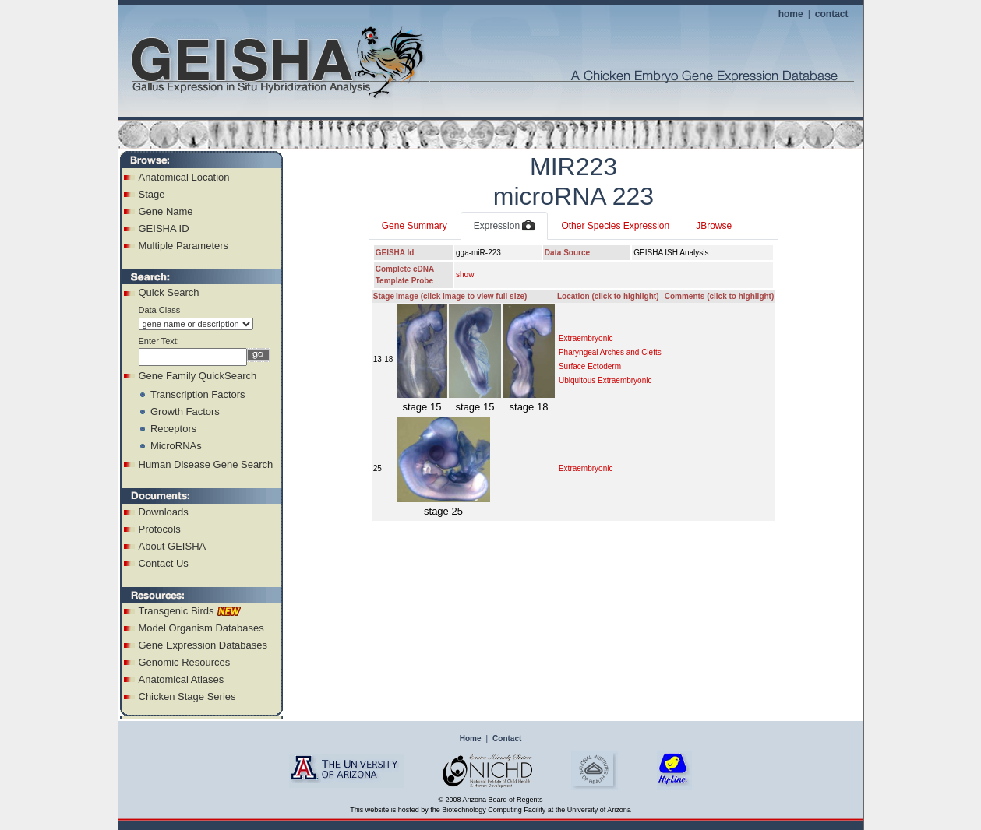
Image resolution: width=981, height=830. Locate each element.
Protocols (160, 529)
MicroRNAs (176, 446)
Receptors (173, 428)
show (465, 274)
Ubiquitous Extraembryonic (605, 380)
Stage (152, 194)
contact (832, 14)
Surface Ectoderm (590, 366)
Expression (504, 226)
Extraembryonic (585, 338)
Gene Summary (414, 225)
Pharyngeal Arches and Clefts (610, 352)
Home (471, 738)
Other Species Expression (615, 225)
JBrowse (714, 225)
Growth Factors (185, 411)
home (790, 14)
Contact (506, 738)
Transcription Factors (197, 394)
